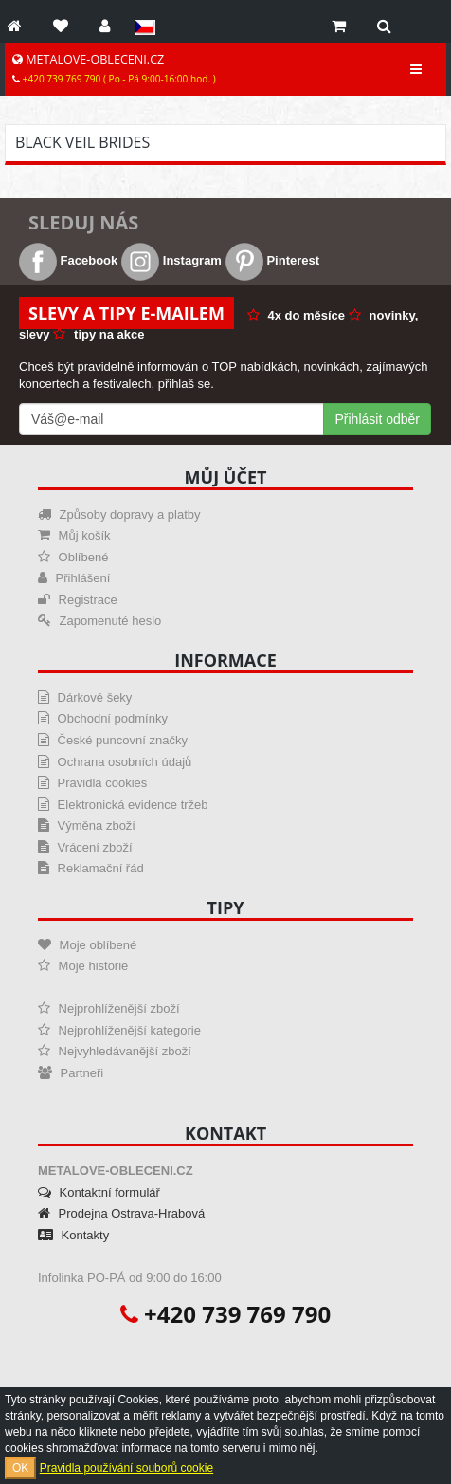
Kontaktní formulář (99, 1192)
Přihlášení (74, 578)
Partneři (70, 1073)
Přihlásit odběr (378, 419)
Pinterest (272, 260)
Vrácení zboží (85, 847)
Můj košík (74, 535)
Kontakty (73, 1235)
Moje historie (83, 966)
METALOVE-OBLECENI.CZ (114, 68)
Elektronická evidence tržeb (123, 804)
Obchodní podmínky (103, 718)
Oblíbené (73, 557)
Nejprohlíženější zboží (109, 1008)
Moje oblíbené (87, 945)
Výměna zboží (86, 825)
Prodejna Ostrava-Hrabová (121, 1213)
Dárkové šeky (85, 697)
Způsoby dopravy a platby (119, 514)
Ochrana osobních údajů (114, 762)
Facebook (68, 260)
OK (20, 1468)
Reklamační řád (91, 868)
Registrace (77, 600)
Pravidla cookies (92, 783)
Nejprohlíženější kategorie (119, 1030)
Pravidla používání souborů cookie (126, 1468)
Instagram (171, 260)
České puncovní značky (113, 740)
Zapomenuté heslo (99, 621)
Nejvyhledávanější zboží (114, 1051)
